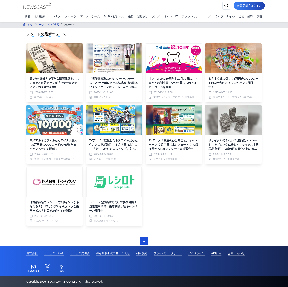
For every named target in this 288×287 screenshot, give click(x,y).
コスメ (207, 16)
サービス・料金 (54, 253)
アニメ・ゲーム (90, 16)
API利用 (216, 253)
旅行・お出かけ (138, 16)
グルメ (156, 16)
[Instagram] (33, 268)
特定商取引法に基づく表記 (113, 253)
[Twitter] (47, 268)
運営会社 (32, 253)
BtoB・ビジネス (114, 16)
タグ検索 (53, 24)
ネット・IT (171, 16)
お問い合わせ (236, 253)
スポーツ (70, 16)
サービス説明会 (80, 253)
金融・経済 (246, 16)
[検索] (226, 6)
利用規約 (141, 253)
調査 (259, 16)
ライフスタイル (225, 16)
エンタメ (55, 16)
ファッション (190, 16)
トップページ (33, 24)
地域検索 (40, 16)
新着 (27, 16)
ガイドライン (196, 253)
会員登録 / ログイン (249, 5)
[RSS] (61, 268)
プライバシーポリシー (168, 253)
